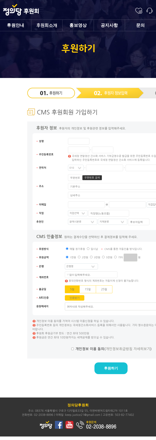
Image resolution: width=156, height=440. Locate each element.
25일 (104, 289)
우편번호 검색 (92, 177)
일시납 (94, 249)
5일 (72, 289)
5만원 (109, 257)
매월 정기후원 (77, 249)
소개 (46, 25)
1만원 (73, 257)
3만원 (97, 257)
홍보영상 (78, 25)
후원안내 (15, 25)
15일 (88, 289)
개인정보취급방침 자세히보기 (128, 349)
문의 (140, 25)
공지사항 (109, 25)
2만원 (85, 257)
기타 (120, 257)
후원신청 (138, 11)
